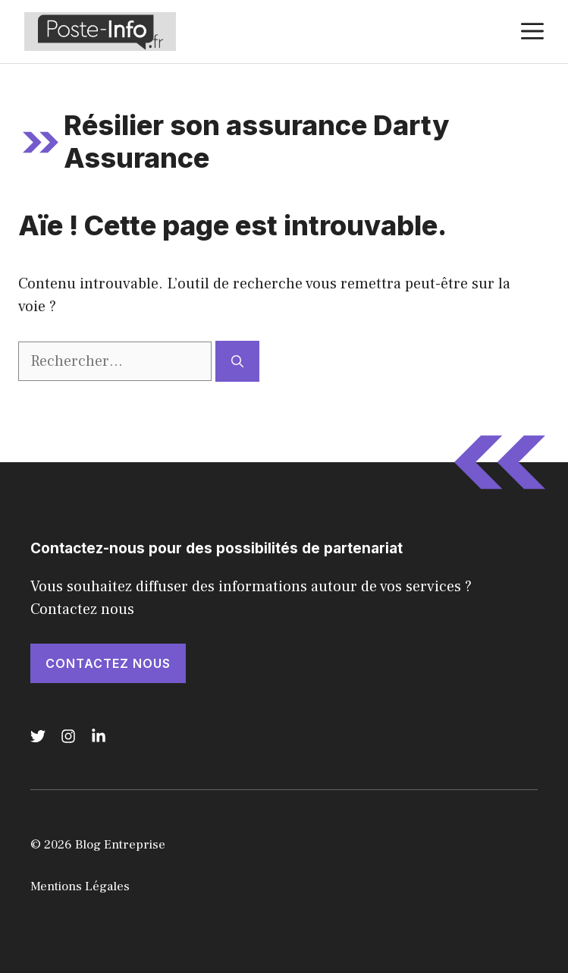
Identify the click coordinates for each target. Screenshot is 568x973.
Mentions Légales (80, 886)
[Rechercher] (237, 361)
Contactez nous (108, 663)
